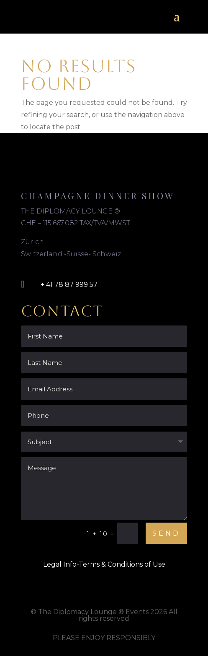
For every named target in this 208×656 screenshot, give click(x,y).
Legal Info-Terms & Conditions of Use (104, 564)
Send (166, 533)
